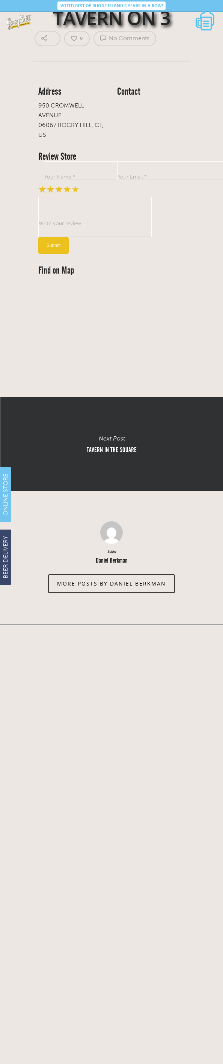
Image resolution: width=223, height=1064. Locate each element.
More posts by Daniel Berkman (111, 583)
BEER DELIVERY (5, 557)
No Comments (124, 38)
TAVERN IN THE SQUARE (111, 444)
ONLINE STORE (5, 495)
